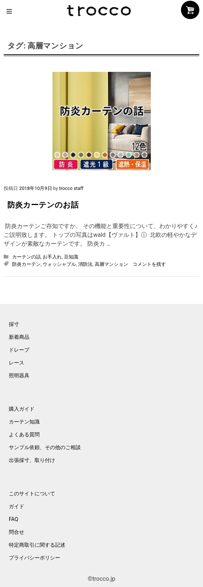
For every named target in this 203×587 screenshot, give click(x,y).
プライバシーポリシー (34, 558)
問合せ (16, 532)
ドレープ (19, 350)
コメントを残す (149, 264)
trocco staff (71, 188)
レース (16, 363)
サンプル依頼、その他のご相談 (45, 447)
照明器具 (19, 375)
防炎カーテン (26, 264)
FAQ (13, 519)
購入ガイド (22, 409)
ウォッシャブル (59, 264)
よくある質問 (24, 434)
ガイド (16, 506)
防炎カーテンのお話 (43, 205)
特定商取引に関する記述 (37, 545)
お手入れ (52, 257)
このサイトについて (32, 493)
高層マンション (111, 264)
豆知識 (71, 257)
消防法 (85, 264)
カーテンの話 (26, 257)
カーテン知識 (24, 422)
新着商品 (19, 337)
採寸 (14, 324)
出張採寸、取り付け (32, 460)
